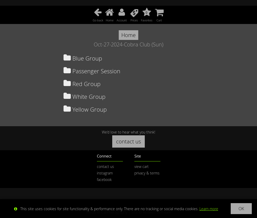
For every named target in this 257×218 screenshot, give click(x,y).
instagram (105, 173)
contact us (128, 141)
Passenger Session (92, 71)
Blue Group (83, 58)
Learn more (208, 208)
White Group (84, 96)
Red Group (82, 84)
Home (128, 35)
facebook (104, 179)
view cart (141, 166)
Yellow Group (85, 109)
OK (241, 208)
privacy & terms (147, 173)
